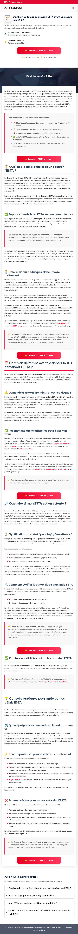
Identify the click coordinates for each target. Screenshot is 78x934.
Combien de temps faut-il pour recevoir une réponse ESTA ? (38, 888)
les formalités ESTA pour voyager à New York (49, 469)
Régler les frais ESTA (17, 780)
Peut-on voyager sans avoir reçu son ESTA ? (30, 895)
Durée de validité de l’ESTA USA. (55, 682)
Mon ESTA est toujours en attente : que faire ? (31, 903)
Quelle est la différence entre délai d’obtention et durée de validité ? (38, 912)
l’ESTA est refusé (26, 449)
